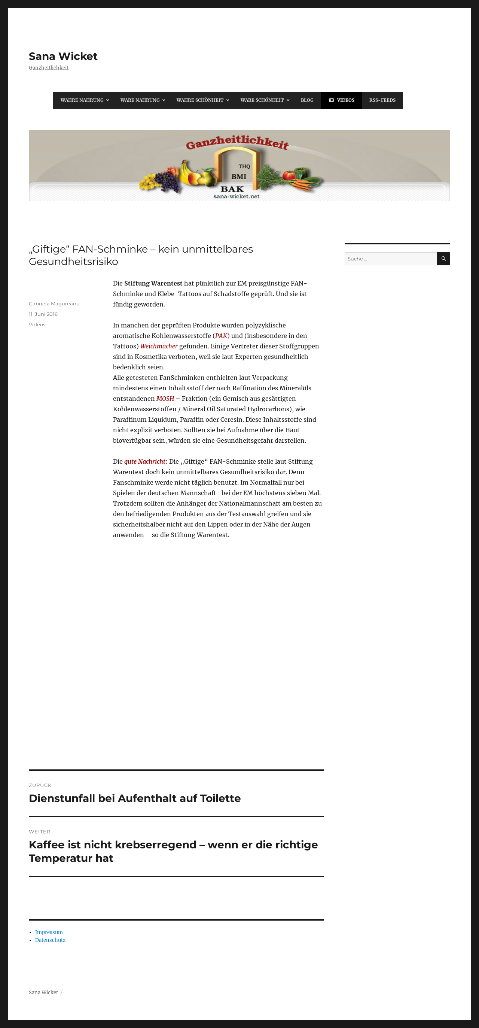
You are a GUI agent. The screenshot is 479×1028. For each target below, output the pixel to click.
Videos (37, 324)
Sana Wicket (63, 56)
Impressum (49, 932)
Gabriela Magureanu (54, 303)
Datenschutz (50, 940)
